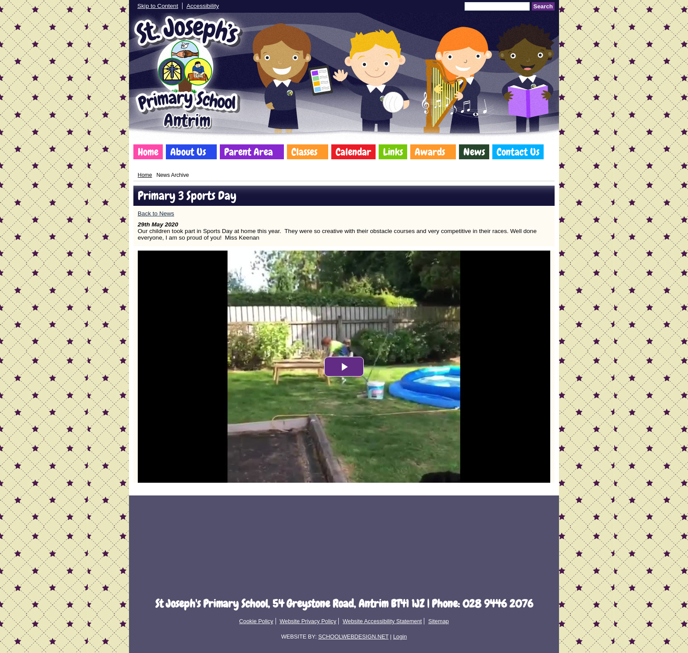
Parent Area (248, 151)
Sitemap (438, 621)
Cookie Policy (256, 621)
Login (400, 636)
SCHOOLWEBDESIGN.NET (353, 636)
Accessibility (202, 6)
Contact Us (518, 151)
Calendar (353, 151)
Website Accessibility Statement (382, 621)
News (474, 151)
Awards (430, 151)
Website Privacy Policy (308, 621)
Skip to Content (157, 6)
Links (393, 151)
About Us (188, 151)
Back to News (156, 213)
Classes (304, 151)
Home (148, 151)
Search (543, 6)
